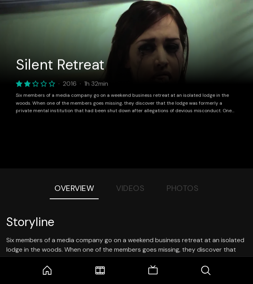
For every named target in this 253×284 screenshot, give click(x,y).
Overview (74, 188)
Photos (183, 188)
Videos (130, 188)
